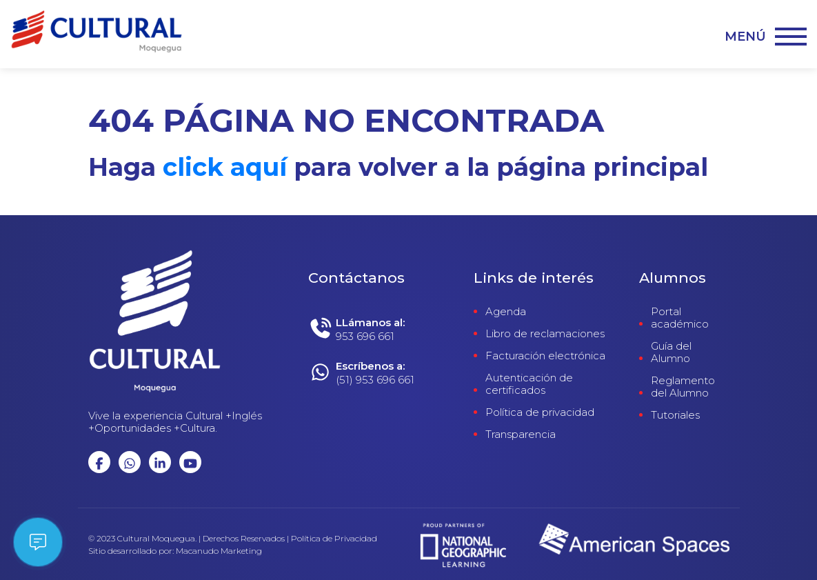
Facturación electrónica (545, 356)
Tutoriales (675, 415)
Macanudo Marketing (219, 551)
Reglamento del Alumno (683, 386)
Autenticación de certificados (529, 384)
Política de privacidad (539, 412)
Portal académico (680, 318)
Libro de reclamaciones (545, 334)
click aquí (225, 167)
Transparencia (520, 434)
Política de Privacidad (334, 538)
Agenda (505, 312)
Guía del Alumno (671, 352)
